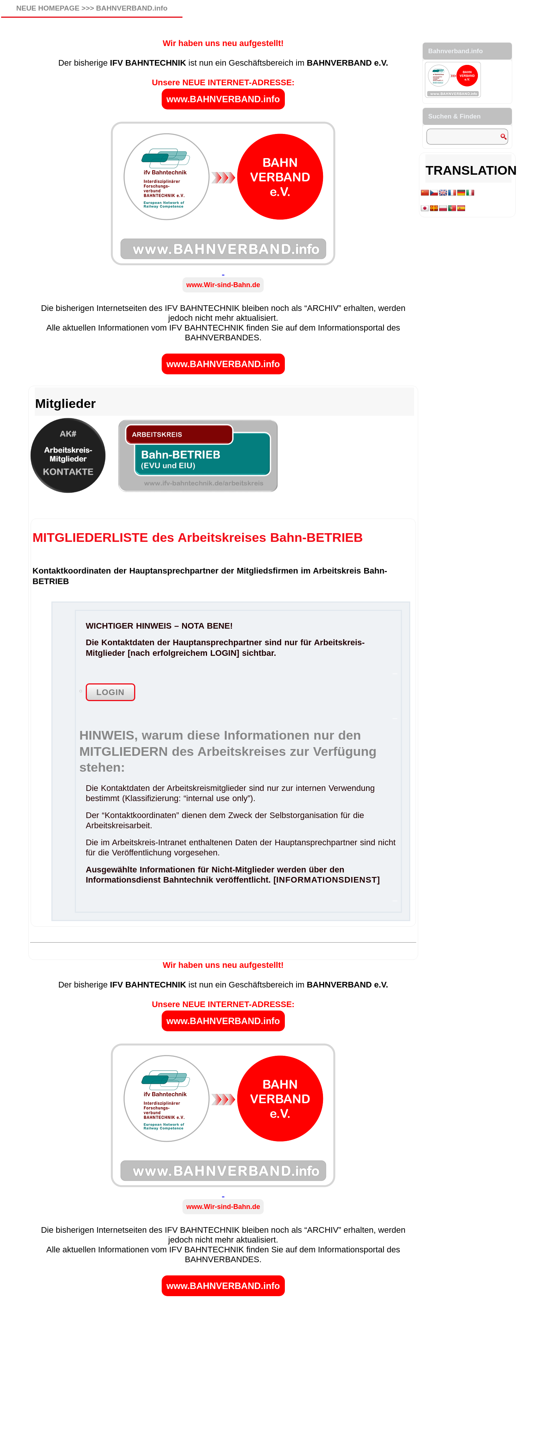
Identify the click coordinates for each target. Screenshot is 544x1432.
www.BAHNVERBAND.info (223, 99)
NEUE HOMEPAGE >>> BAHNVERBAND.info (91, 8)
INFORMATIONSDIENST (326, 879)
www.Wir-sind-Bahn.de (223, 285)
